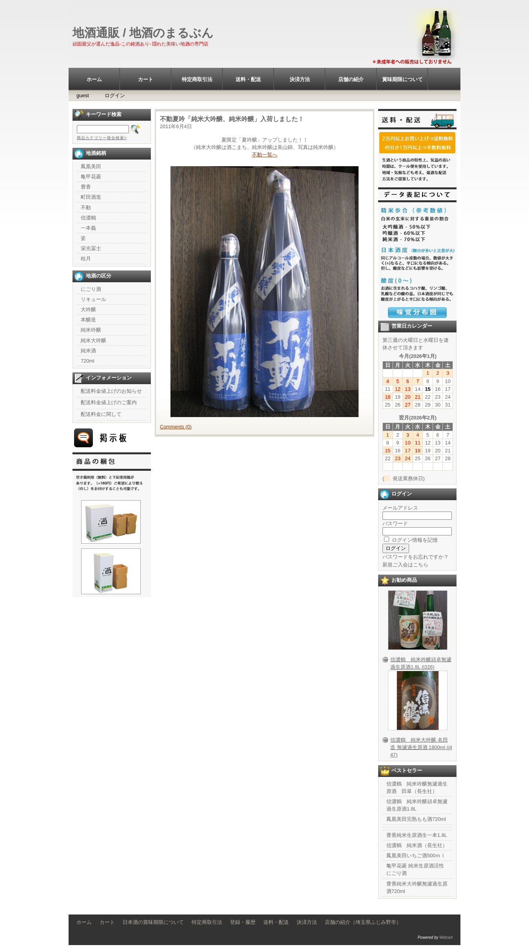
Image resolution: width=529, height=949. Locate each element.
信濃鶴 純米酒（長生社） (416, 845)
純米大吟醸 (93, 340)
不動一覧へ (264, 155)
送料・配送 (248, 79)
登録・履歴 (242, 922)
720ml (87, 361)
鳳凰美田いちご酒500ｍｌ (416, 855)
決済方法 (300, 79)
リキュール (93, 299)
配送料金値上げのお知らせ (111, 391)
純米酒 (88, 351)
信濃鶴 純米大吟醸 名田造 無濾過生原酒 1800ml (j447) (421, 747)
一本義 (88, 228)
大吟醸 (88, 309)
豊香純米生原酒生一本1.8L (416, 835)
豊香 (86, 187)
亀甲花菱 (91, 177)
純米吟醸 (91, 330)
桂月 (86, 258)
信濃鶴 (88, 218)
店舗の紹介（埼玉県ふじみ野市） (363, 922)
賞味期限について (402, 79)
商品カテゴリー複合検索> (102, 138)
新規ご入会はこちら (405, 565)
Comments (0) (176, 427)
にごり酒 (91, 289)
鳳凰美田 (91, 166)
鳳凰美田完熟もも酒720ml (416, 819)
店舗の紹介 (351, 79)
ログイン (115, 95)
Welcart (446, 937)
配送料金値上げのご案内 (109, 402)
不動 (86, 207)
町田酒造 (91, 197)
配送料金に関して (101, 414)
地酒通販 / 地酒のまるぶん (143, 32)
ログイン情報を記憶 (411, 540)
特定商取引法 (197, 79)
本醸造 (88, 320)
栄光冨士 (91, 248)
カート (145, 79)
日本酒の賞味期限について (153, 922)
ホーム (94, 79)
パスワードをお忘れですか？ (415, 557)
